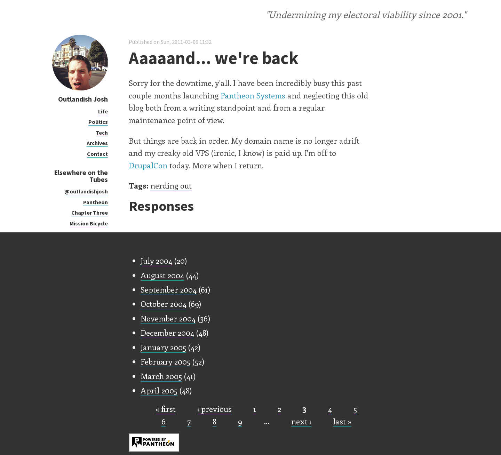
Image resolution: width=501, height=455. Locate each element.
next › (301, 421)
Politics (98, 121)
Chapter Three (89, 212)
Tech (102, 132)
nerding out (171, 185)
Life (103, 111)
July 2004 (156, 260)
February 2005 (165, 361)
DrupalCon (148, 165)
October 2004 (163, 303)
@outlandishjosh (86, 191)
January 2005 (163, 347)
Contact (97, 153)
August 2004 (162, 275)
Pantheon (95, 202)
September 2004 (169, 289)
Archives (97, 142)
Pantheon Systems (253, 95)
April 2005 (159, 390)
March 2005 (161, 376)
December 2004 (167, 332)
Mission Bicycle (89, 223)
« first (166, 409)
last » (342, 421)
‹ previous (214, 409)
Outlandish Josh (83, 99)
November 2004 (168, 318)
